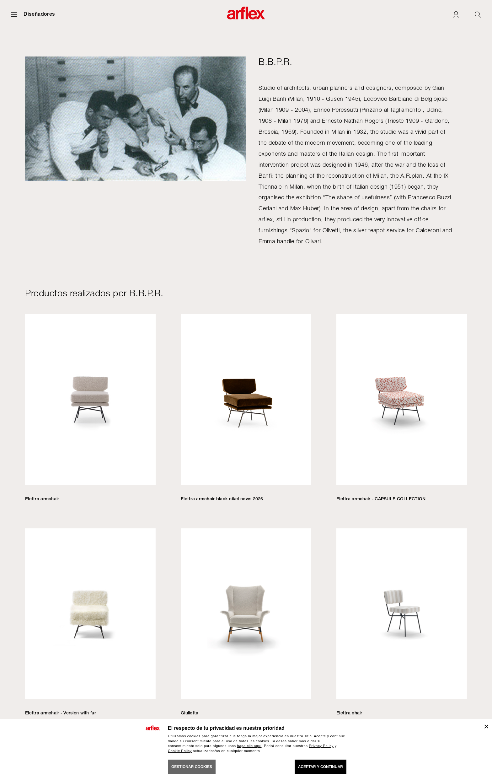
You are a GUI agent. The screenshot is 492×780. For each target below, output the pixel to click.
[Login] (456, 14)
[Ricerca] (478, 14)
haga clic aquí (249, 746)
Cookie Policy (180, 751)
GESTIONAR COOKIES (191, 767)
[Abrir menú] (14, 14)
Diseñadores (39, 14)
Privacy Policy (321, 746)
